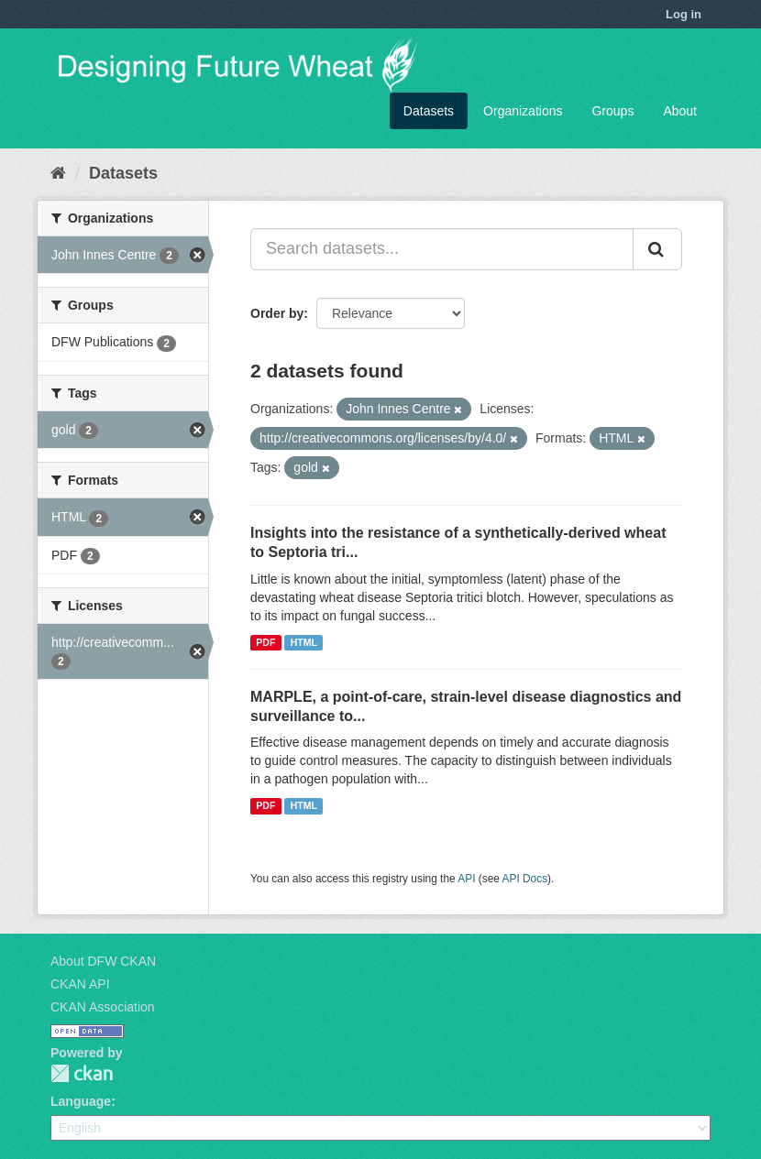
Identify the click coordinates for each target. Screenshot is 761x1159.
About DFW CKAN (103, 961)
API (466, 878)
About (680, 111)
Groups (612, 111)
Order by (276, 313)
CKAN (81, 1073)
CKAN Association (102, 1007)
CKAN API (80, 984)
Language (80, 1101)
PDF (265, 642)
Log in (683, 14)
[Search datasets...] (442, 249)
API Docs (525, 878)
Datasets (428, 111)
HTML (304, 642)
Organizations (522, 111)
